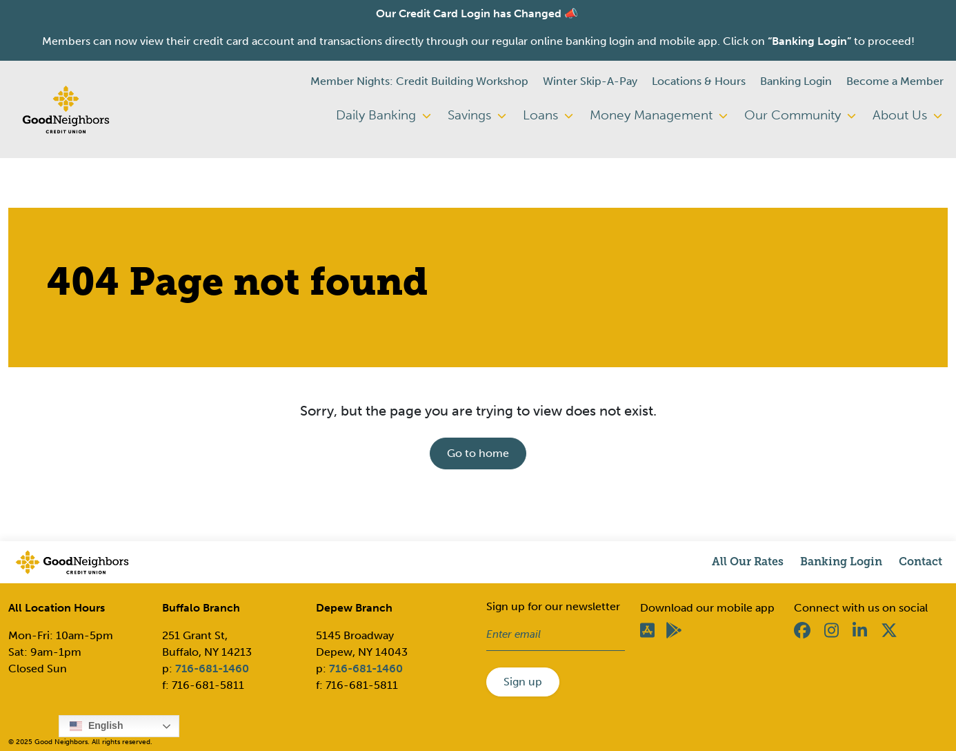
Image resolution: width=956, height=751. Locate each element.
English (96, 726)
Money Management (659, 115)
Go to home (478, 453)
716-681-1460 (212, 668)
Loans (548, 115)
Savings (477, 115)
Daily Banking (383, 115)
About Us (907, 115)
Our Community (800, 115)
